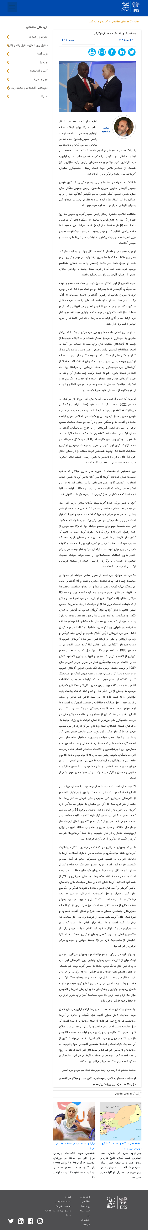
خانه (136, 22)
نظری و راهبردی (38, 36)
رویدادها (85, 1206)
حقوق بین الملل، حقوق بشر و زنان (28, 45)
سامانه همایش (63, 1201)
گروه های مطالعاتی (85, 1199)
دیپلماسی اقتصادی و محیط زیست (28, 87)
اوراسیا (44, 62)
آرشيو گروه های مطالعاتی (127, 1094)
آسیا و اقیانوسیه (38, 70)
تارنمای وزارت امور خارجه (58, 1211)
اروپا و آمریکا (40, 79)
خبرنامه (86, 1224)
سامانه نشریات (63, 1206)
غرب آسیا (42, 53)
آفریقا (44, 96)
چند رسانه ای (85, 1213)
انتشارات (85, 1220)
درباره (68, 1197)
